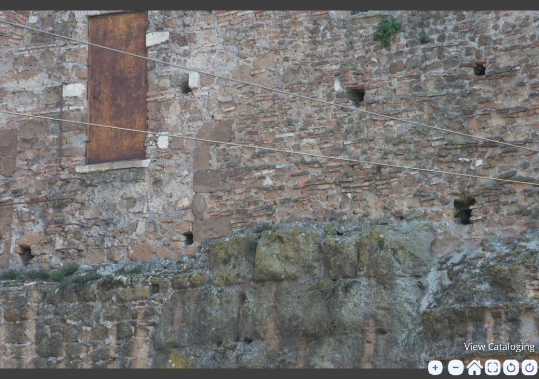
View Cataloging (499, 346)
